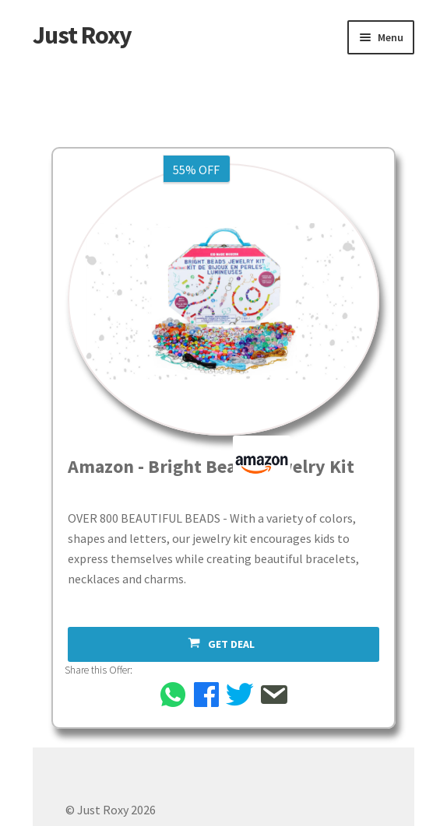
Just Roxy (82, 35)
